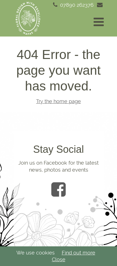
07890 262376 (73, 5)
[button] (99, 22)
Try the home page (58, 101)
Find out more (78, 253)
